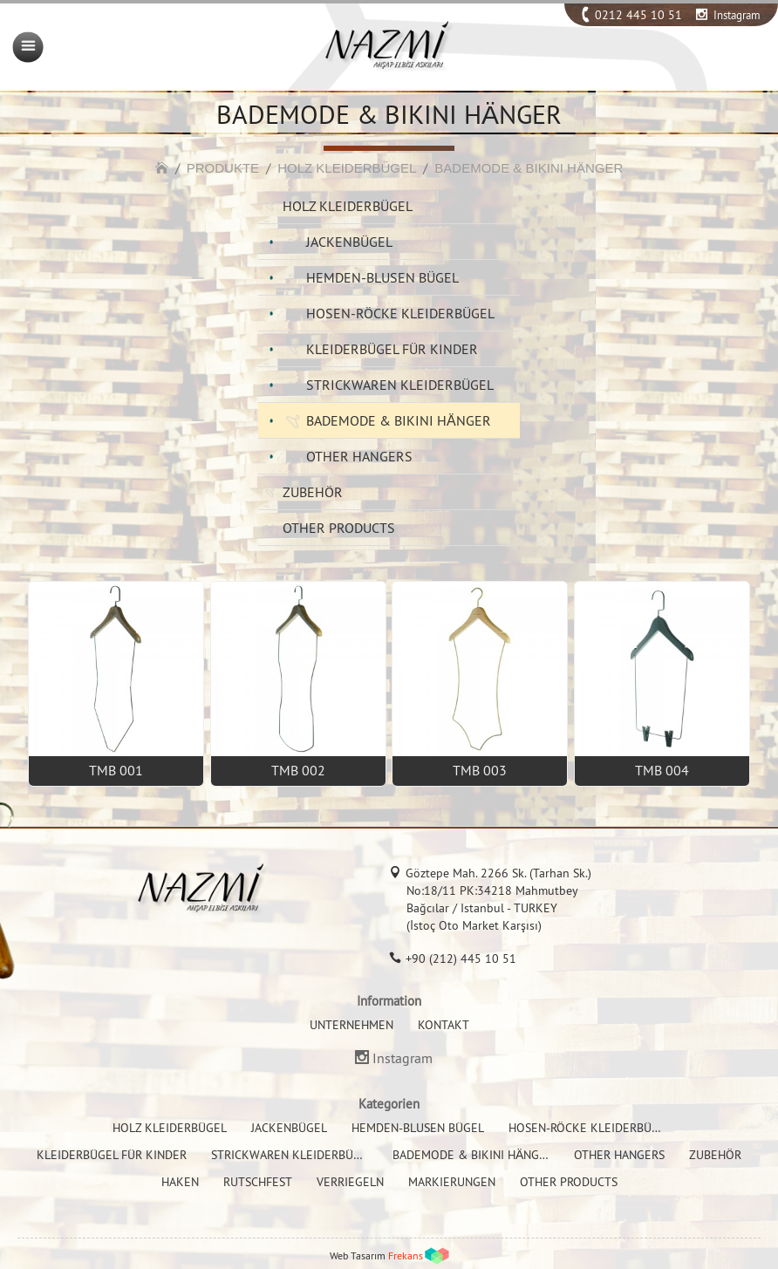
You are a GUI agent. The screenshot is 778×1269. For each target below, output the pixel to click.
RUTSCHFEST (257, 1182)
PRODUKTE (223, 167)
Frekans (405, 1255)
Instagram (737, 15)
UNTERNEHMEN (351, 1025)
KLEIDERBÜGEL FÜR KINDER (392, 349)
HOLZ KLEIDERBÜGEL (346, 167)
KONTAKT (443, 1025)
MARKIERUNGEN (451, 1182)
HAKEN (180, 1182)
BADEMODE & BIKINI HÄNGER (528, 167)
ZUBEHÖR (313, 492)
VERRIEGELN (350, 1182)
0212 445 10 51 (638, 15)
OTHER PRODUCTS (339, 527)
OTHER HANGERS (359, 456)
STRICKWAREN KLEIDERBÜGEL (400, 384)
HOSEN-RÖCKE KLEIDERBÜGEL (400, 313)
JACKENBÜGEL (349, 241)
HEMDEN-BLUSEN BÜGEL (382, 277)
